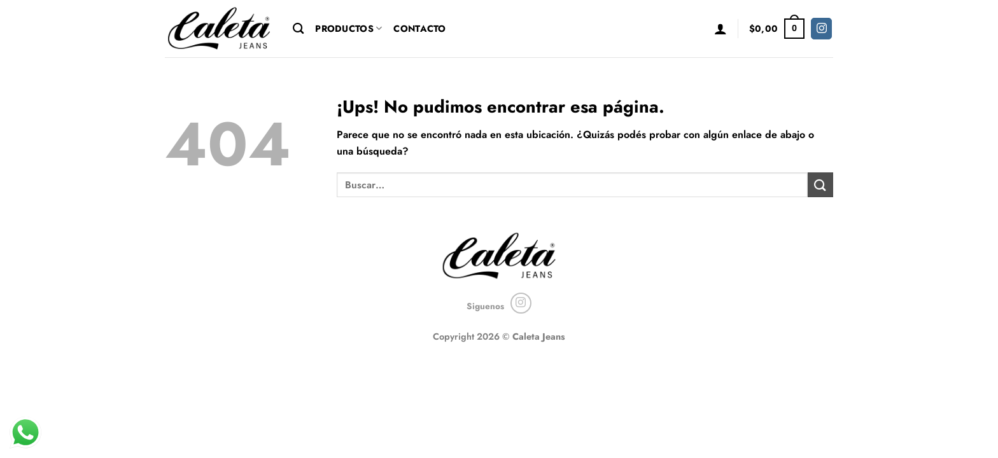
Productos (348, 28)
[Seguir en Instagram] (821, 28)
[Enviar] (820, 184)
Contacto (419, 28)
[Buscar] (298, 29)
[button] (720, 29)
